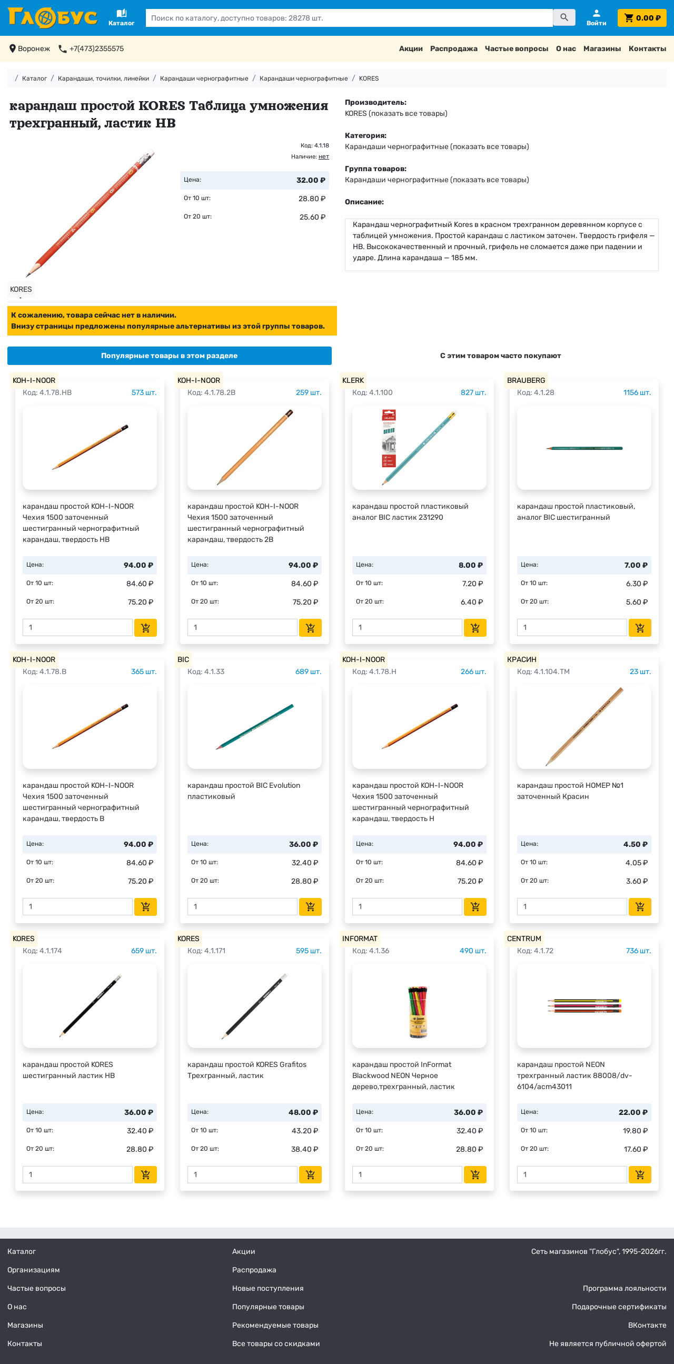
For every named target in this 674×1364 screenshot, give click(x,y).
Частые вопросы (517, 48)
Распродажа (454, 48)
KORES (369, 78)
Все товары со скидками (276, 1343)
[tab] (169, 356)
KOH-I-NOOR (34, 380)
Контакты (648, 48)
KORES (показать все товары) (396, 113)
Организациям (33, 1270)
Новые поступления (268, 1288)
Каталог (34, 78)
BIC (183, 659)
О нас (566, 48)
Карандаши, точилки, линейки (103, 78)
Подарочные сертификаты (619, 1306)
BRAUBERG (526, 380)
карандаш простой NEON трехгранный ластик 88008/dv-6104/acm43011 (574, 1075)
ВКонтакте (647, 1325)
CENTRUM (524, 938)
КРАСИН (522, 659)
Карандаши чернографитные (204, 78)
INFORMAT (360, 938)
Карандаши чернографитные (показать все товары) (437, 146)
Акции (411, 48)
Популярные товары (268, 1306)
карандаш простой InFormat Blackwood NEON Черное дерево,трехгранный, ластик (403, 1075)
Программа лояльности (625, 1288)
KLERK (353, 380)
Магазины (602, 48)
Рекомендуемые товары (275, 1325)
